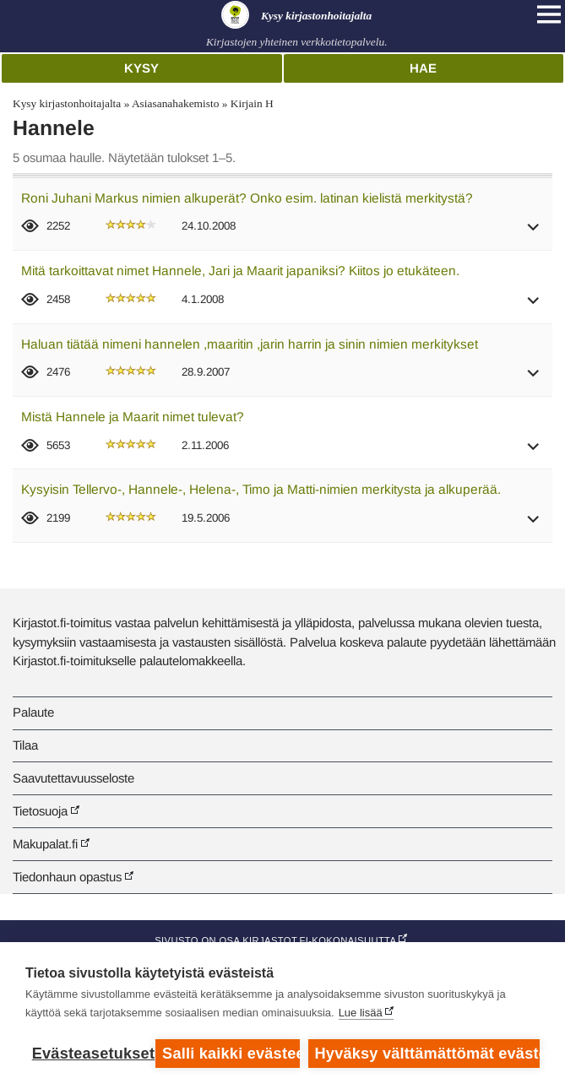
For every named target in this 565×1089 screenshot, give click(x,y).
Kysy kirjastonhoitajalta (67, 103)
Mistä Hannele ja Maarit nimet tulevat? (132, 416)
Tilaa (25, 745)
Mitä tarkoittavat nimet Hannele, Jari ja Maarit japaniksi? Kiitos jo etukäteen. (240, 270)
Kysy (141, 68)
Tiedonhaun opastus (67, 877)
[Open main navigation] (549, 14)
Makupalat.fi (45, 844)
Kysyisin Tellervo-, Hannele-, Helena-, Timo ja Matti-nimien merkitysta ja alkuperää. (261, 489)
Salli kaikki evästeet (231, 1053)
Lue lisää (361, 1012)
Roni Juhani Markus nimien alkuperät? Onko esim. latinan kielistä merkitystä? (247, 198)
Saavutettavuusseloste (73, 778)
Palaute (33, 712)
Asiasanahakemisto (175, 103)
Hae (423, 68)
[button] (534, 232)
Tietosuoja (40, 811)
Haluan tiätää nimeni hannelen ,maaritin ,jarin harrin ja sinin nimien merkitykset (249, 344)
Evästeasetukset (90, 1053)
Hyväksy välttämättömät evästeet (427, 1053)
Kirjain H (252, 103)
